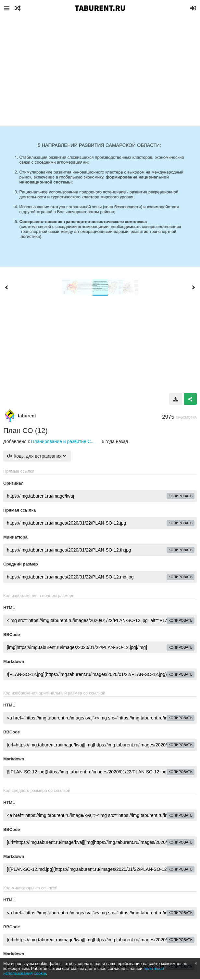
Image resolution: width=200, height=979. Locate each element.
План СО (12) (25, 430)
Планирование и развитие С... (62, 441)
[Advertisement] (100, 64)
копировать (181, 496)
